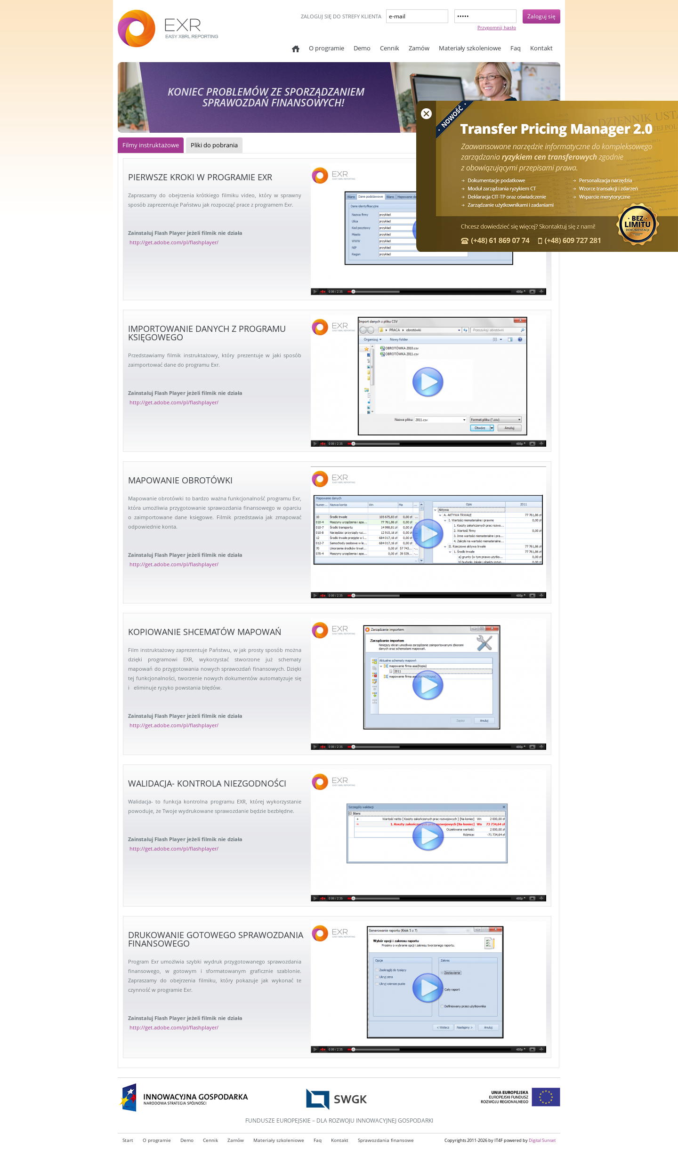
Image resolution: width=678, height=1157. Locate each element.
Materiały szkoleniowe (470, 48)
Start (295, 48)
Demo (362, 48)
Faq (515, 48)
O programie (326, 48)
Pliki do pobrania (214, 145)
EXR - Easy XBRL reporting (188, 32)
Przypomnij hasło (496, 27)
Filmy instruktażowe (150, 145)
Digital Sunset (542, 1140)
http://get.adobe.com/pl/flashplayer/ (173, 242)
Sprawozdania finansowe (386, 1140)
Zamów (419, 48)
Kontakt (541, 48)
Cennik (389, 48)
